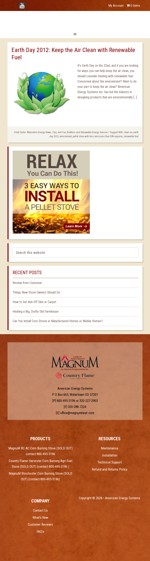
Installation (109, 455)
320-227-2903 (88, 401)
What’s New (40, 517)
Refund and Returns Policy (109, 469)
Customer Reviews (40, 524)
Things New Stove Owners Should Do (36, 292)
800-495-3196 (66, 401)
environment (66, 136)
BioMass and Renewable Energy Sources (87, 132)
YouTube (28, 3)
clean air (128, 132)
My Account (116, 6)
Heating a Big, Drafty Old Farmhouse (36, 311)
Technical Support (110, 462)
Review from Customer (27, 283)
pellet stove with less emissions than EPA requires (98, 136)
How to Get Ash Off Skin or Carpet (34, 302)
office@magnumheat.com (77, 413)
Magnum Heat (75, 20)
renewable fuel (131, 136)
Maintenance (109, 448)
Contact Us (40, 510)
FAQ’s (40, 531)
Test (75, 362)
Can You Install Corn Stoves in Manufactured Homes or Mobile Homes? (58, 321)
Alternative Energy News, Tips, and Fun (46, 132)
